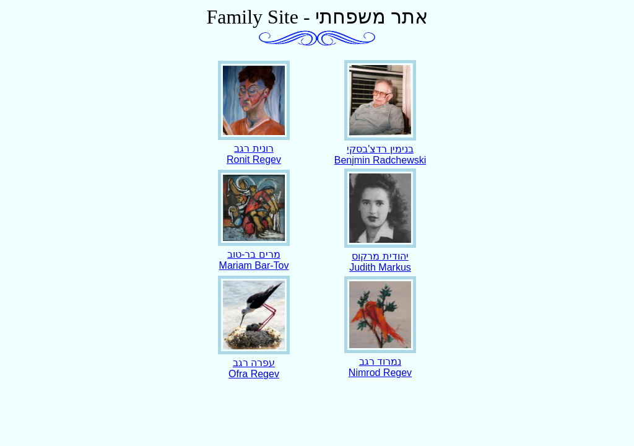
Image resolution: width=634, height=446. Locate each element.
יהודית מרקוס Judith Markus (380, 256)
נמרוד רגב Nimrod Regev (380, 361)
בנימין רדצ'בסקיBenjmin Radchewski (380, 148)
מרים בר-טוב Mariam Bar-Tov (254, 254)
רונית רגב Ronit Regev (254, 148)
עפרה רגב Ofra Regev (254, 362)
